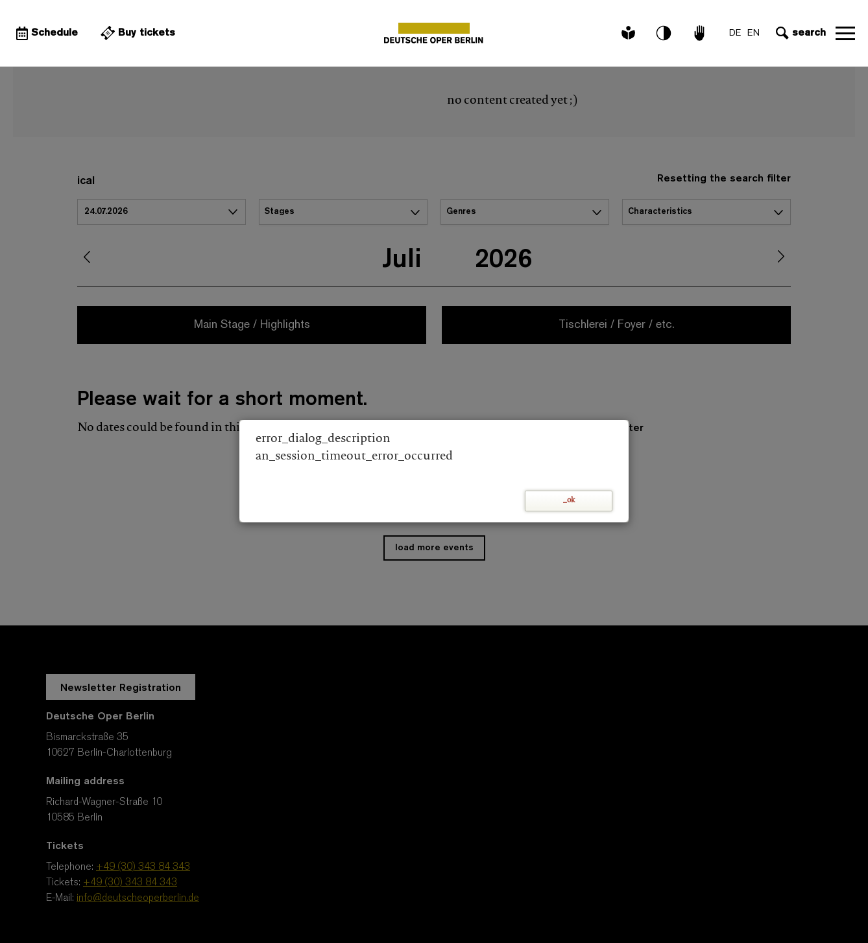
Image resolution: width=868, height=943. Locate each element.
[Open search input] (799, 33)
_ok (569, 500)
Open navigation (845, 33)
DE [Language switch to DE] (735, 33)
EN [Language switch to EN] (753, 33)
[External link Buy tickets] (136, 33)
